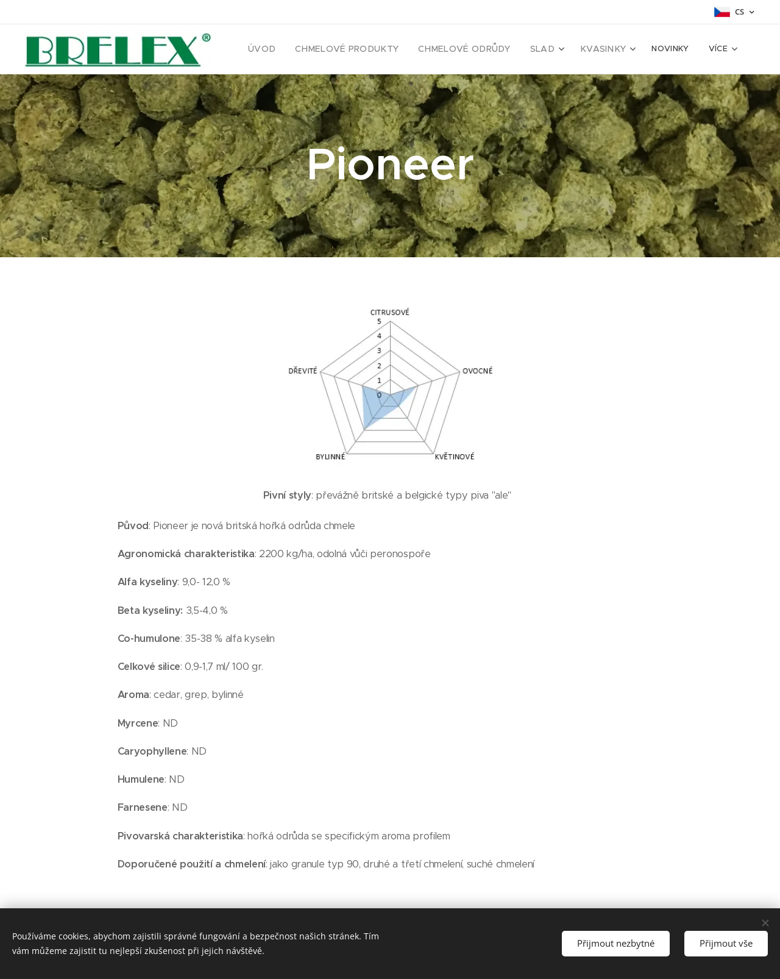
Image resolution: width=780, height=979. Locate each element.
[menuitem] (289, 49)
